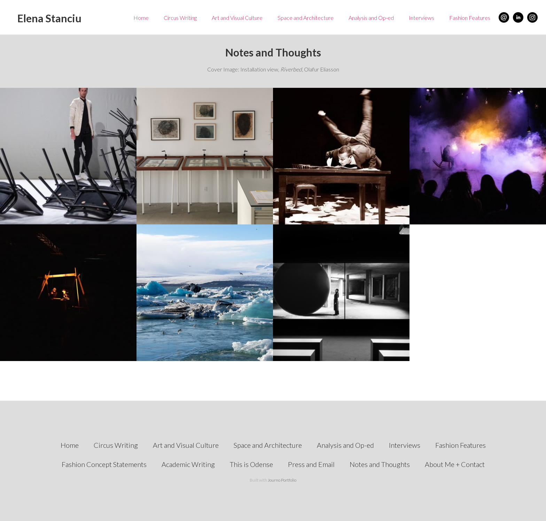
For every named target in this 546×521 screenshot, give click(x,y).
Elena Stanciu (49, 18)
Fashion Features (469, 17)
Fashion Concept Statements (104, 464)
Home (141, 17)
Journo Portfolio (282, 480)
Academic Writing (188, 464)
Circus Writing (180, 17)
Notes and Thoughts (380, 464)
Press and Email (311, 464)
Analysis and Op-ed (371, 17)
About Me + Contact (455, 464)
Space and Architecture (306, 17)
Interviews (421, 17)
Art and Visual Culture (237, 17)
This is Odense (251, 464)
